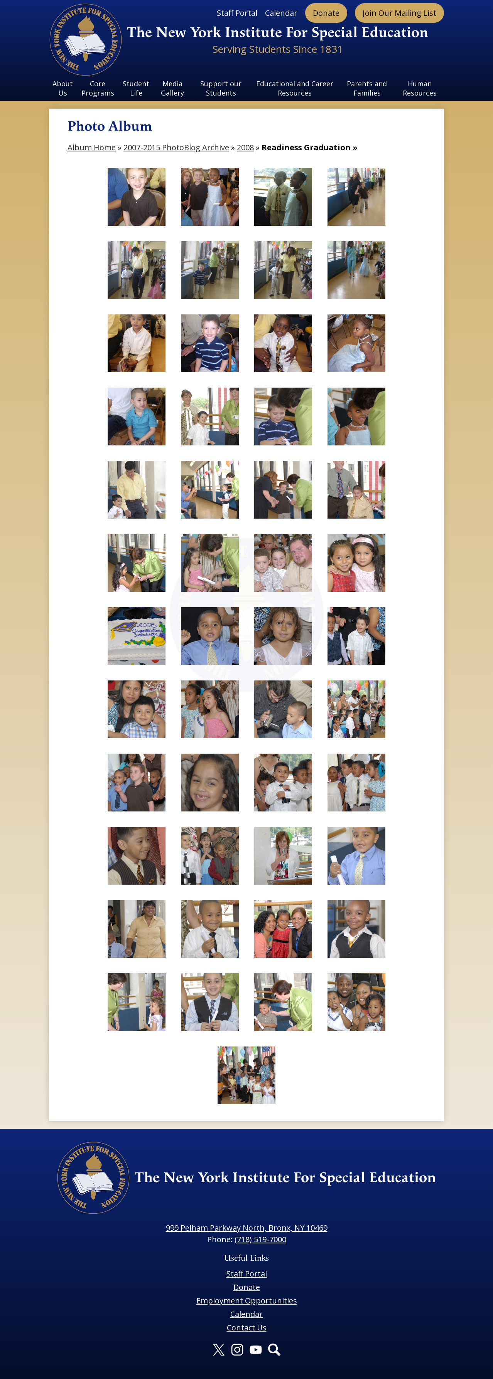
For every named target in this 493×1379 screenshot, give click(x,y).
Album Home (92, 147)
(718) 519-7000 (260, 1239)
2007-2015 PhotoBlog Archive (176, 147)
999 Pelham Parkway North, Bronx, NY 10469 (247, 1228)
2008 (245, 147)
